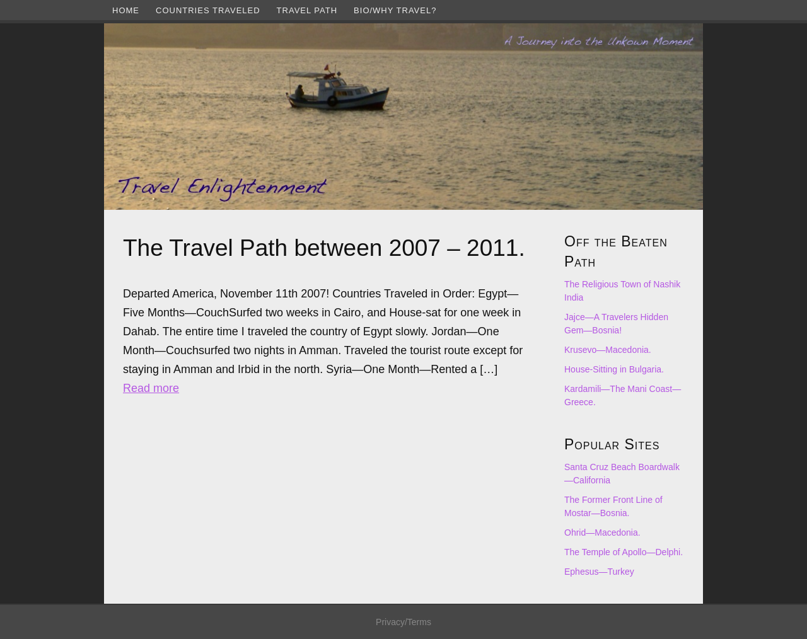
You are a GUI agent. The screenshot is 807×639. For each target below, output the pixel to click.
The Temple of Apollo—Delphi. (623, 552)
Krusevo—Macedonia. (607, 350)
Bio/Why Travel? (395, 10)
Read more (151, 388)
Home (125, 10)
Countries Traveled (208, 10)
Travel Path (307, 10)
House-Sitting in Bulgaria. (614, 369)
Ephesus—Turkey (599, 572)
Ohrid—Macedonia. (602, 532)
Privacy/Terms (403, 622)
